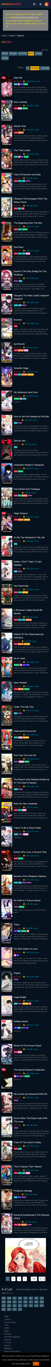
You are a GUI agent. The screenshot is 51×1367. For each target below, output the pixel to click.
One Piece (18, 247)
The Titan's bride (22, 150)
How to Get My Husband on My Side (31, 416)
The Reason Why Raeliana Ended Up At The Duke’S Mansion (31, 781)
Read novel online (12, 1351)
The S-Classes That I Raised (27, 1166)
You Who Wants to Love (25, 948)
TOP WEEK (13, 53)
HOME (4, 36)
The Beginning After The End (28, 223)
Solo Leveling (20, 102)
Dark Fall (18, 77)
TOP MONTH (22, 53)
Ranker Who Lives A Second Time (30, 852)
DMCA (7, 1328)
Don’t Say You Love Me (25, 755)
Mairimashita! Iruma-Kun (25, 731)
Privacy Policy (10, 1322)
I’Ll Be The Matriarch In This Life (29, 537)
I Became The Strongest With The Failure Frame (30, 200)
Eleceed (17, 319)
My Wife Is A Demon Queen (27, 900)
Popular (7, 1339)
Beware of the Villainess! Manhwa (30, 876)
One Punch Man (21, 585)
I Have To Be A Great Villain (27, 827)
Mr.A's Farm (19, 658)
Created (5, 58)
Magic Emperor (21, 513)
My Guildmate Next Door (26, 392)
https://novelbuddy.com (26, 17)
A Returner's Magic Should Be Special (28, 612)
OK (36, 1364)
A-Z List (7, 1342)
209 (34, 1279)
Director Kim (19, 440)
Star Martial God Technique (27, 489)
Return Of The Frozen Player (27, 1045)
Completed (45, 68)
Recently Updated (12, 1336)
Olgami (17, 973)
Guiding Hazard (21, 1021)
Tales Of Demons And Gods (27, 174)
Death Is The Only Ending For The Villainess (30, 273)
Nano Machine (20, 682)
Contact (7, 1319)
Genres (7, 1345)
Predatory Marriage (23, 1190)
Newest (7, 1334)
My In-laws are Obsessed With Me (30, 1094)
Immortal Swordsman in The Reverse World (31, 1217)
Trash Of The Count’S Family (27, 1142)
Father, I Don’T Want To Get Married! (27, 563)
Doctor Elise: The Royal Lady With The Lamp (30, 1120)
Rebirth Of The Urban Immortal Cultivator (29, 636)
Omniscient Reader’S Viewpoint (29, 464)
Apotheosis (19, 344)
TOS (6, 1325)
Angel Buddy (20, 997)
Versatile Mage (21, 368)
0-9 (9, 1298)
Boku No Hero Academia (25, 803)
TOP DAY (5, 53)
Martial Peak (20, 126)
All (28, 68)
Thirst (16, 924)
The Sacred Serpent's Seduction (29, 1069)
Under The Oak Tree (23, 706)
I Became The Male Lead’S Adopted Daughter (31, 297)
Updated (38, 53)
